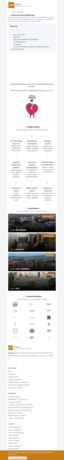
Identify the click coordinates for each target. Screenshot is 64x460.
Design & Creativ (47, 142)
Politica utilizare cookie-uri (18, 382)
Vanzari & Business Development (32, 165)
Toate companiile (15, 379)
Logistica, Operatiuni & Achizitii (16, 165)
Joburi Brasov (13, 435)
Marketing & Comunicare (32, 142)
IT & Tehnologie (16, 141)
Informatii (13, 455)
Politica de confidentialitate (19, 385)
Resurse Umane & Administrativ (48, 163)
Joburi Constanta (15, 446)
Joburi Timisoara (14, 430)
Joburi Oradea (14, 440)
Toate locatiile (13, 449)
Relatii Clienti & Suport (32, 189)
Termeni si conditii (15, 387)
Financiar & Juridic (16, 189)
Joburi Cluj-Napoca (16, 432)
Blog (10, 371)
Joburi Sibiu (12, 443)
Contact (11, 374)
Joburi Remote (14, 438)
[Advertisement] (32, 66)
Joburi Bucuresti (14, 427)
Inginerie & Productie (48, 189)
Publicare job (13, 377)
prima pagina (47, 90)
